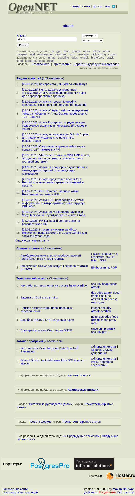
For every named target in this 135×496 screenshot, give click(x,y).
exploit (84, 57)
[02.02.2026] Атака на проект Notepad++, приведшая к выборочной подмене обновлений (54, 103)
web (94, 302)
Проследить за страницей (20, 492)
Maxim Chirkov (123, 489)
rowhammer (45, 54)
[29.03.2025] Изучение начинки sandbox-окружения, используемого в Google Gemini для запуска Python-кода (54, 233)
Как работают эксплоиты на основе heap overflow (53, 285)
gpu (58, 51)
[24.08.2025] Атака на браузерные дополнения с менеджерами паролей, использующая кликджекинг (54, 170)
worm (106, 51)
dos (93, 292)
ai (53, 51)
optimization (99, 299)
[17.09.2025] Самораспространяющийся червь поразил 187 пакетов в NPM (53, 148)
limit (101, 295)
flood (19, 60)
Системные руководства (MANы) (51, 404)
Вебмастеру (125, 492)
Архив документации (83, 389)
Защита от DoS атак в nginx (39, 297)
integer (95, 307)
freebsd (112, 299)
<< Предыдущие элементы (81, 436)
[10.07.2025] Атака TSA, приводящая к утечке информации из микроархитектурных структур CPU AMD (53, 203)
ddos (74, 57)
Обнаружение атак (103, 346)
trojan (51, 60)
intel (32, 54)
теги (107, 6)
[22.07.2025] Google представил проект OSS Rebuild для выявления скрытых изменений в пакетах (53, 182)
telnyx (96, 51)
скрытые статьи (81, 421)
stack (110, 57)
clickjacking (98, 54)
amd (67, 51)
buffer (113, 283)
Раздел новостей (28, 78)
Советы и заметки (29, 248)
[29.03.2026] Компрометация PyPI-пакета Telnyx (54, 84)
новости (78, 6)
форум (97, 6)
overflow (105, 311)
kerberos (31, 60)
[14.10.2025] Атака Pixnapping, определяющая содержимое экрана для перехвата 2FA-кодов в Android (54, 125)
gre (104, 331)
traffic (94, 295)
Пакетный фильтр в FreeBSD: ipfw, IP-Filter (104, 257)
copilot (112, 54)
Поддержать (107, 492)
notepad (21, 54)
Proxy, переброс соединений (102, 363)
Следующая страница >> (32, 240)
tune (108, 295)
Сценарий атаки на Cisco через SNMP (46, 330)
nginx (86, 51)
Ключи (21, 35)
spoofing (63, 57)
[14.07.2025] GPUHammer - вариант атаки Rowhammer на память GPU (50, 193)
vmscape (83, 54)
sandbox (60, 54)
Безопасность (41, 64)
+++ (87, 6)
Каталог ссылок (79, 375)
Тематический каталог (32, 278)
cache (104, 319)
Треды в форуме (40, 421)
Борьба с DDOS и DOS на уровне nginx (47, 319)
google (76, 51)
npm (72, 54)
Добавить (90, 492)
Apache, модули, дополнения (102, 351)
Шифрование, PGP (104, 267)
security (96, 283)
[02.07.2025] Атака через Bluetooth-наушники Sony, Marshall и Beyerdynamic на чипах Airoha (53, 213)
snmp (102, 328)
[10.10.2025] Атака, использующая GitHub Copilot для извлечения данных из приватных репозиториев (55, 137)
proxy (112, 319)
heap (105, 283)
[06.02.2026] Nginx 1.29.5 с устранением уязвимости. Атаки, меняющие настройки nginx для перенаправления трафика (54, 93)
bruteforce (97, 57)
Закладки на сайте (15, 489)
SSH (103, 260)
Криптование (62, 64)
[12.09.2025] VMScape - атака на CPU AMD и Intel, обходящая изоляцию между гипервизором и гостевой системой (56, 158)
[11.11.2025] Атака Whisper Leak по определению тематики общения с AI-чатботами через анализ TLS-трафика (55, 113)
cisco (94, 328)
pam (42, 60)
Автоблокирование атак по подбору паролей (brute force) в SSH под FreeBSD (50, 257)
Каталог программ (29, 341)
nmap (52, 57)
